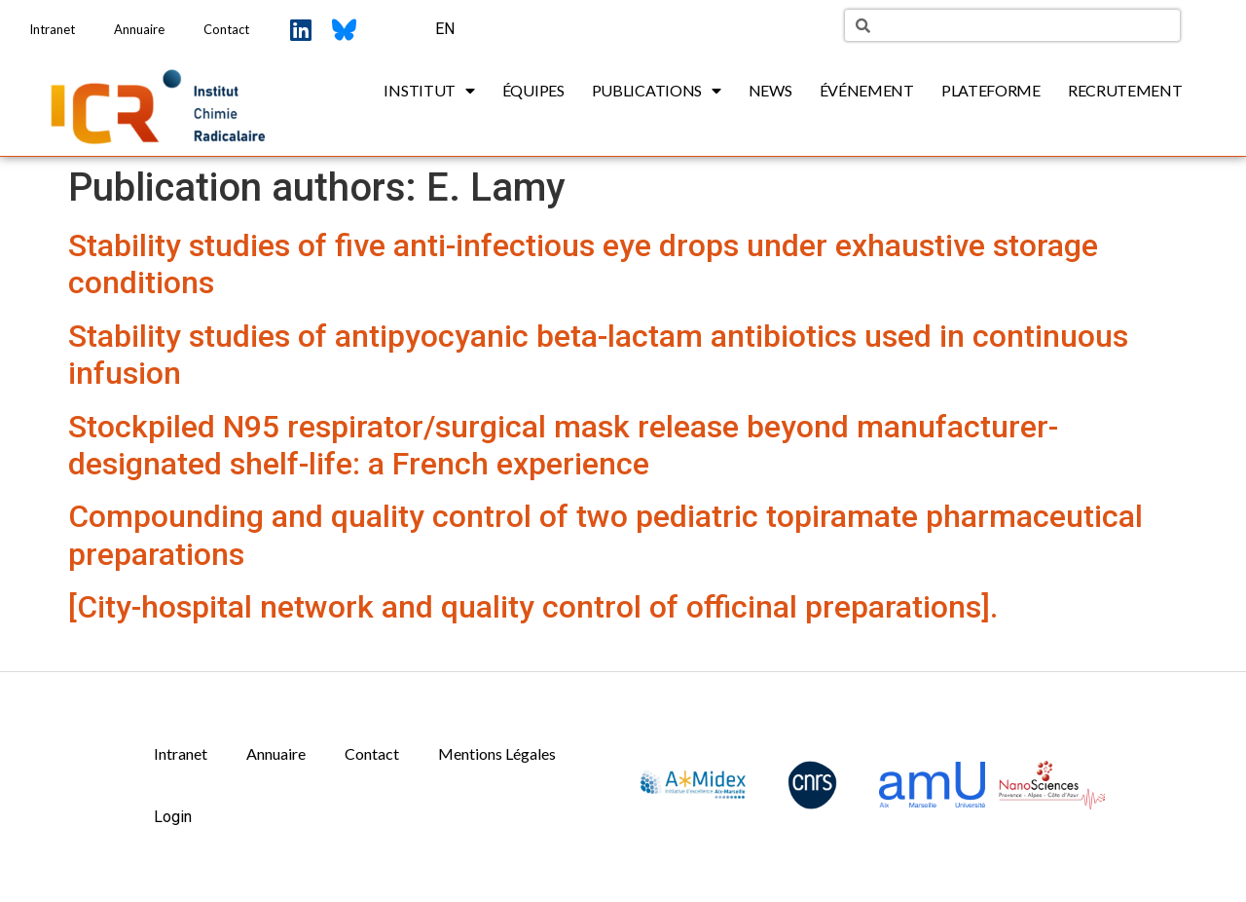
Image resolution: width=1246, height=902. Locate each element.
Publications (656, 90)
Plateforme (991, 90)
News (770, 90)
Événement (867, 90)
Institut (429, 90)
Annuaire (139, 29)
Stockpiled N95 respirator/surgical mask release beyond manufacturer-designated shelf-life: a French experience (563, 445)
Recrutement (1125, 90)
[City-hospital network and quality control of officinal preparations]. (533, 606)
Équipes (533, 90)
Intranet (52, 29)
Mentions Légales (497, 753)
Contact (226, 29)
